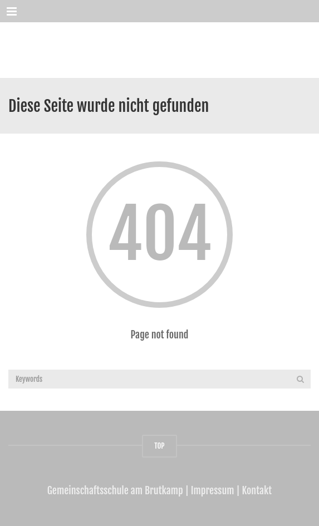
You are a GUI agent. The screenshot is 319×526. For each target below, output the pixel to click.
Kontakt (257, 490)
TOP (159, 445)
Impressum (212, 490)
